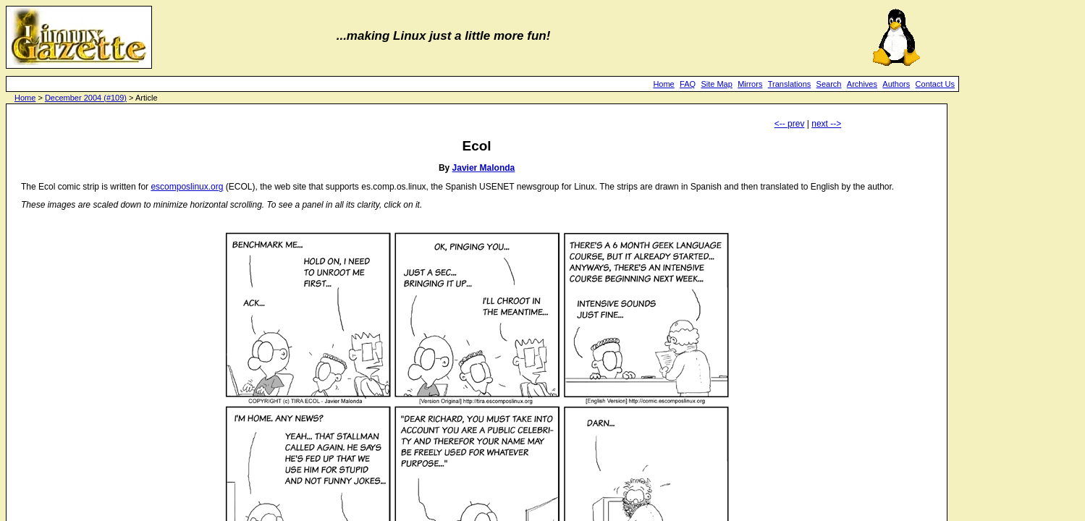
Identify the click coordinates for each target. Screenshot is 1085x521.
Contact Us (935, 84)
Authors (896, 84)
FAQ (688, 84)
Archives (862, 84)
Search (829, 84)
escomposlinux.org (187, 187)
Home (663, 84)
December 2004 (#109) (86, 97)
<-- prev (789, 124)
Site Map (716, 84)
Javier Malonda (483, 168)
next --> (826, 124)
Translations (789, 84)
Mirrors (750, 84)
